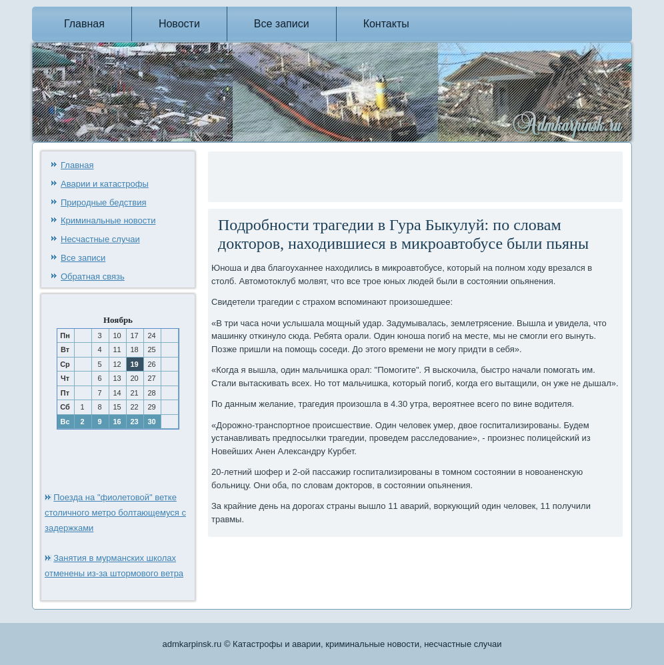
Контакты (386, 23)
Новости (179, 23)
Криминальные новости (108, 220)
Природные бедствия (103, 202)
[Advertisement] (367, 175)
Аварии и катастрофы (105, 184)
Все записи (281, 23)
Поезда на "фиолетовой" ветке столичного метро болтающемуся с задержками (115, 512)
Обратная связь (93, 276)
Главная (84, 23)
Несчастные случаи (100, 239)
